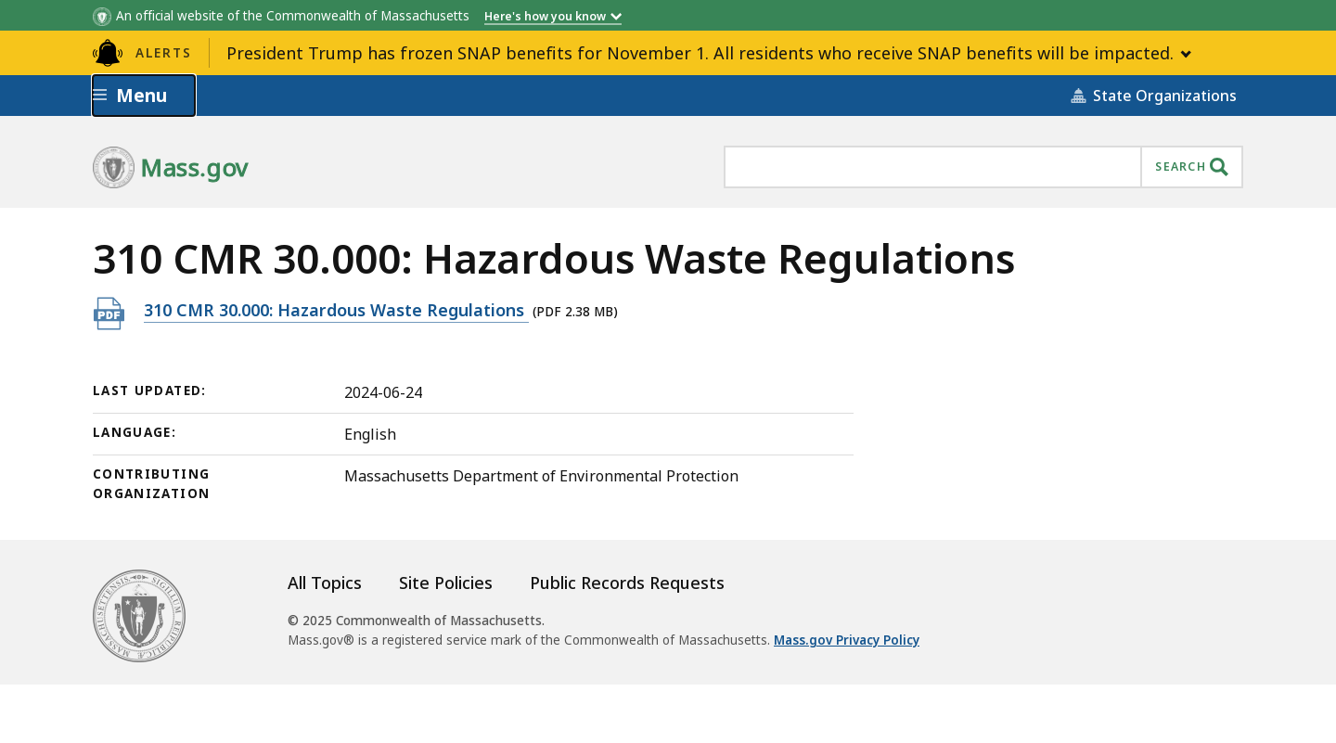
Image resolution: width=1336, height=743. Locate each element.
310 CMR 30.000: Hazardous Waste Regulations (336, 309)
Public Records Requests (627, 582)
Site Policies (446, 582)
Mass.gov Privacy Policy (846, 640)
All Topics (325, 582)
